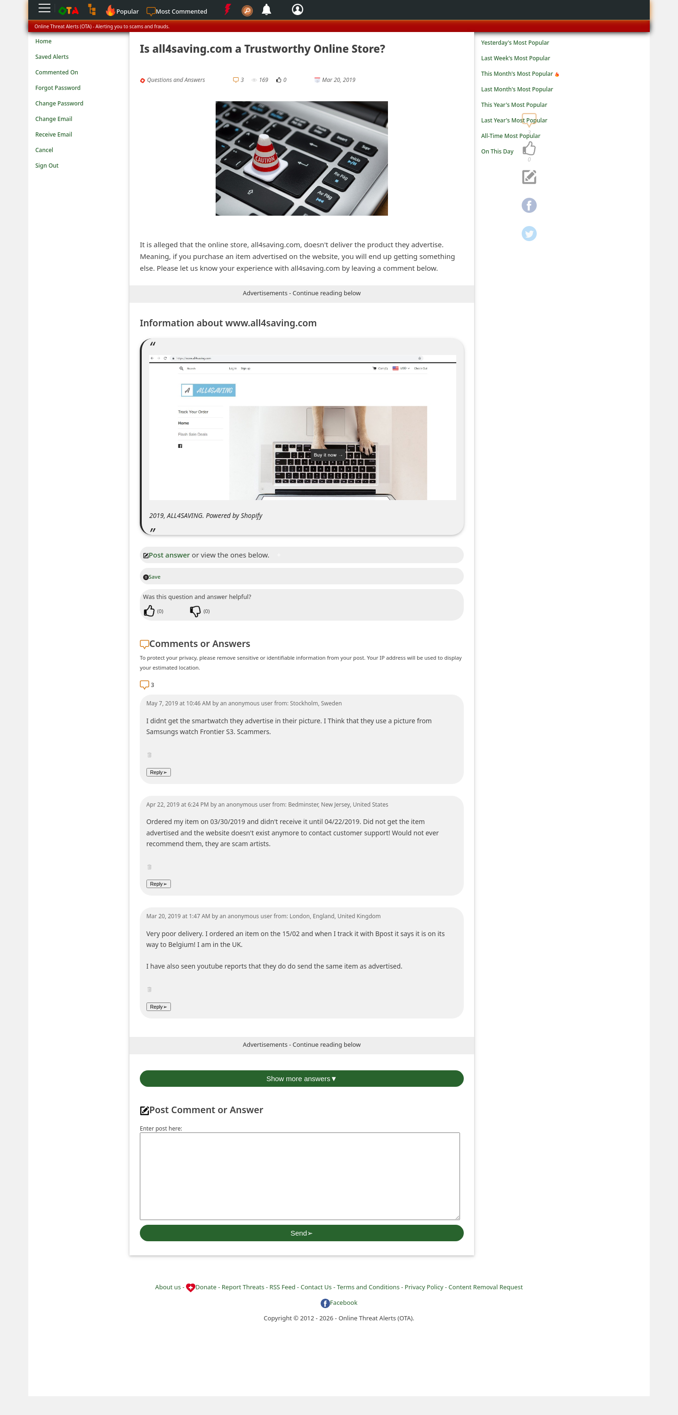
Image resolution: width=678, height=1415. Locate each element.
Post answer (166, 554)
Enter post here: (161, 1128)
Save (152, 576)
